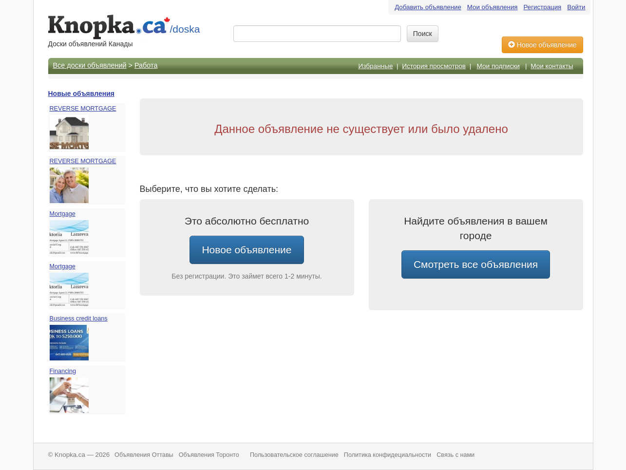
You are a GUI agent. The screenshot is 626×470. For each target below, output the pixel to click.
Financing (63, 371)
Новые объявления (81, 93)
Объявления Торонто (209, 454)
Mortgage (63, 213)
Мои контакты (552, 66)
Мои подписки (498, 66)
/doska (185, 29)
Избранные (375, 66)
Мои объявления (492, 7)
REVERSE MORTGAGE (83, 108)
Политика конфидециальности (387, 454)
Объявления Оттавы (143, 454)
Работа (146, 65)
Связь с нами (455, 454)
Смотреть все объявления (476, 264)
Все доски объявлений (90, 65)
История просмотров (434, 66)
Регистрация (543, 7)
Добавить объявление (428, 7)
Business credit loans (79, 318)
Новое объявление (542, 45)
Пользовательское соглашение (294, 454)
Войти (576, 7)
